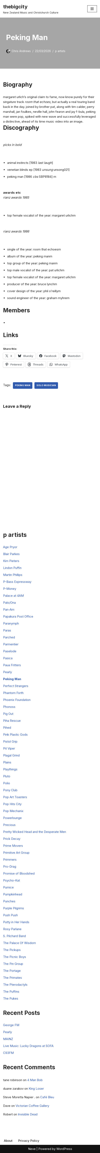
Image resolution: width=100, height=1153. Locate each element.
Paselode (9, 651)
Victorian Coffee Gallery (32, 1106)
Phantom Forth (13, 693)
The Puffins (11, 991)
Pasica (7, 658)
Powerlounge (12, 818)
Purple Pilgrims (13, 908)
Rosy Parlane (12, 929)
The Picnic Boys (14, 957)
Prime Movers (13, 846)
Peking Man (22, 385)
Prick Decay (11, 839)
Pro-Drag (9, 866)
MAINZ (8, 1039)
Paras (7, 630)
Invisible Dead (28, 1114)
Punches (9, 901)
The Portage (12, 971)
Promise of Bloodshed (19, 873)
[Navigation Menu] (92, 8)
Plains (7, 762)
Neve (32, 1149)
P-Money (9, 589)
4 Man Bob (35, 1080)
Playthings (10, 769)
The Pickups (12, 950)
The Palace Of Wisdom (19, 943)
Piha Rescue (12, 721)
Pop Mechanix (13, 811)
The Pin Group (13, 964)
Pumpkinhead (12, 894)
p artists (60, 51)
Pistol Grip (10, 741)
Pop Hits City (12, 804)
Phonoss (9, 707)
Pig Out (8, 714)
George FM (11, 1025)
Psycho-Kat (11, 880)
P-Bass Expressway (17, 582)
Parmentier (10, 644)
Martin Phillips (12, 575)
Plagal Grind (11, 755)
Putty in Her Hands (16, 922)
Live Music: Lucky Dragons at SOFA (28, 1046)
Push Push (10, 915)
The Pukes (10, 998)
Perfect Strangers (15, 686)
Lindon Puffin (12, 568)
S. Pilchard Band (14, 936)
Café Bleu (47, 1097)
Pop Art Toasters (15, 797)
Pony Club (10, 790)
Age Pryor (10, 547)
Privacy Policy (28, 1141)
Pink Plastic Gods (15, 734)
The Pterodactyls (15, 985)
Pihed (7, 728)
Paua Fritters (12, 665)
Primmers (10, 859)
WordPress (64, 1149)
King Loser (36, 1088)
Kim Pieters (11, 561)
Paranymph (11, 623)
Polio (6, 783)
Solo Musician (46, 385)
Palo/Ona (9, 602)
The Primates (12, 978)
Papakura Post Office (18, 616)
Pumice (8, 887)
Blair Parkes (11, 554)
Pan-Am (8, 609)
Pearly (7, 672)
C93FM (8, 1053)
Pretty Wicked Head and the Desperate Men (34, 832)
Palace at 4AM (13, 596)
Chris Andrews (21, 51)
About (8, 1141)
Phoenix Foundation (17, 700)
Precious (9, 825)
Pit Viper (9, 748)
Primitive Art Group (16, 853)
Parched (9, 637)
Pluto (6, 776)
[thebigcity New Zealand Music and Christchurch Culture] (30, 9)
